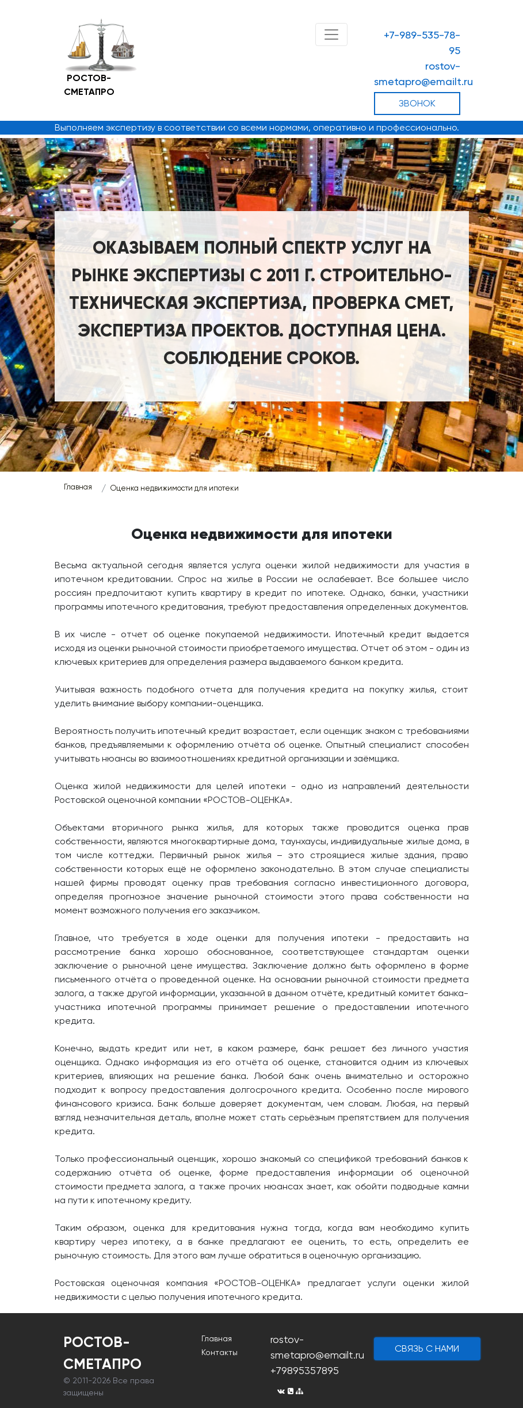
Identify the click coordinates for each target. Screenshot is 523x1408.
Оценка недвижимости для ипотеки (174, 488)
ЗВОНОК (417, 103)
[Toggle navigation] (331, 34)
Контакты (219, 1352)
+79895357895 (304, 1370)
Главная (78, 487)
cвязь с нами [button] (427, 1348)
